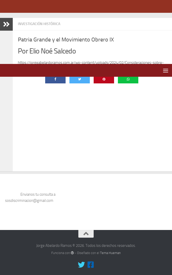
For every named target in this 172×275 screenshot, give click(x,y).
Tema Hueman (110, 248)
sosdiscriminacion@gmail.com (29, 196)
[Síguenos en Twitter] (81, 260)
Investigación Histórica (39, 24)
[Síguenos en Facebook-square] (90, 260)
